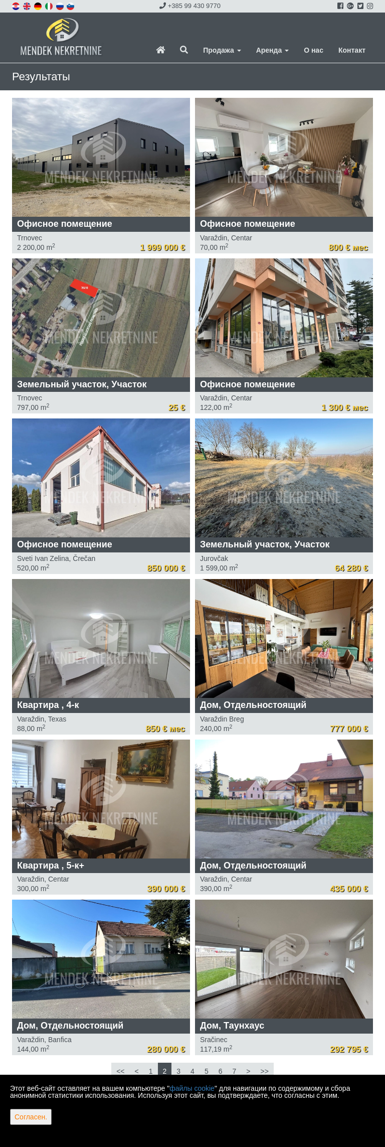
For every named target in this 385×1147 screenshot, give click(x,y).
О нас (313, 50)
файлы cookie (192, 1088)
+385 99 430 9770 (190, 6)
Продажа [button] (222, 50)
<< (120, 1071)
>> (264, 1071)
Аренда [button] (272, 50)
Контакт (351, 50)
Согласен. (31, 1117)
